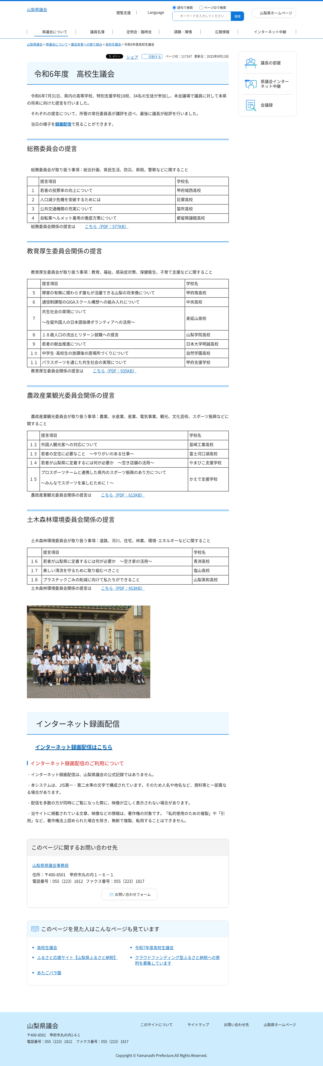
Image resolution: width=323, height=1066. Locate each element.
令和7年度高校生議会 (154, 947)
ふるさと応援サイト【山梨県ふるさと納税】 (77, 957)
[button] (121, 13)
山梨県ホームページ (276, 12)
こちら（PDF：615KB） (123, 495)
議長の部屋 (271, 62)
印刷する (154, 56)
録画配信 (63, 124)
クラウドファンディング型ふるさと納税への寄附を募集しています (177, 960)
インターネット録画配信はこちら (73, 747)
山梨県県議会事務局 (50, 865)
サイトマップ (198, 1024)
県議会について (57, 44)
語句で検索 (185, 7)
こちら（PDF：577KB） (107, 226)
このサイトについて (156, 1024)
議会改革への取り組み (86, 44)
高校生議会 (113, 44)
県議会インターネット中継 (275, 84)
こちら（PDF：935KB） (115, 371)
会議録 (267, 105)
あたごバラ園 (49, 973)
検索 (237, 16)
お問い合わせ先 (236, 1024)
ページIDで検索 (215, 7)
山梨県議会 (35, 44)
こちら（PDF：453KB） (123, 588)
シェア (132, 57)
